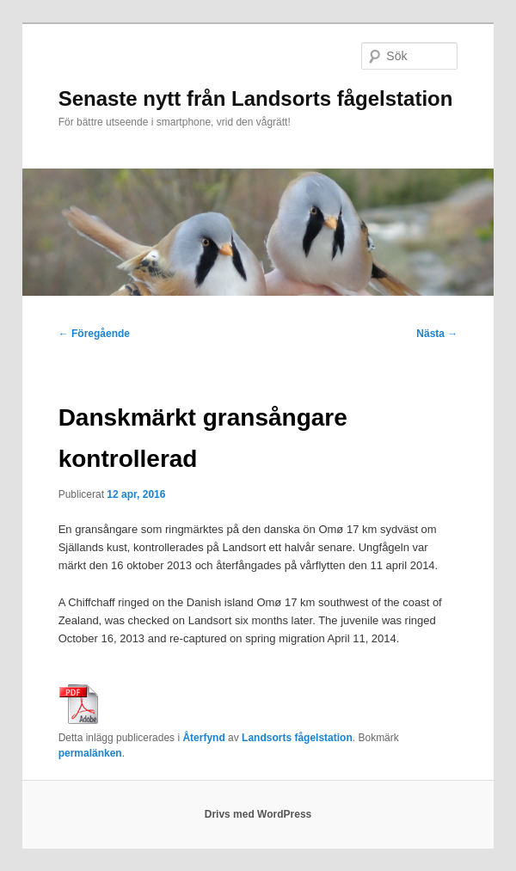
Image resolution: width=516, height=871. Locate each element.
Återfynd (203, 738)
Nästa (437, 334)
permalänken (90, 753)
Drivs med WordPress (258, 814)
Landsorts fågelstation (297, 738)
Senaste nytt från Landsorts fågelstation (255, 98)
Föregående (94, 334)
